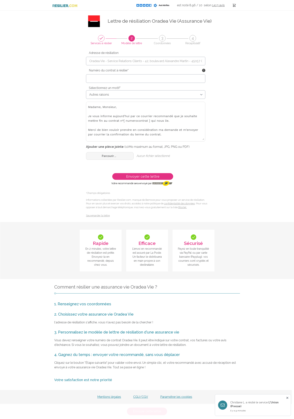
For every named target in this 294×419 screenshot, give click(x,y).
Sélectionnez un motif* (105, 88)
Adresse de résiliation (104, 53)
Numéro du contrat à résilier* (109, 70)
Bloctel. (182, 207)
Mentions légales (109, 397)
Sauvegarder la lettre (98, 215)
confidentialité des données (179, 203)
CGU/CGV (140, 397)
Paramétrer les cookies (176, 397)
